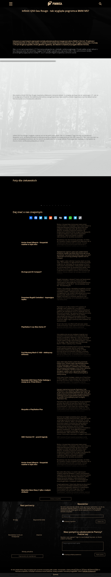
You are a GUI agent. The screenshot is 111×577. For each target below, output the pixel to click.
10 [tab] (67, 205)
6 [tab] (55, 205)
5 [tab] (53, 205)
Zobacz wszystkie (55, 499)
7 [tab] (58, 205)
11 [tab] (70, 205)
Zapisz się (100, 521)
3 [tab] (47, 205)
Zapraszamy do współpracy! (27, 556)
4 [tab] (50, 205)
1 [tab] (41, 205)
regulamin (73, 521)
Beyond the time (39, 515)
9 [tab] (64, 205)
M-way (15, 515)
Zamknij (55, 574)
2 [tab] (44, 205)
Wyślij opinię (100, 554)
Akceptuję (70, 521)
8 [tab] (61, 205)
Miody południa (27, 546)
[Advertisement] (55, 76)
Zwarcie (39, 530)
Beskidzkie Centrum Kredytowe (15, 531)
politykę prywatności (75, 554)
